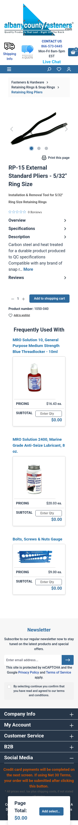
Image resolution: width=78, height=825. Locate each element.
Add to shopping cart (49, 298)
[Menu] (9, 69)
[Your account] (69, 69)
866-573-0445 (51, 46)
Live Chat (52, 61)
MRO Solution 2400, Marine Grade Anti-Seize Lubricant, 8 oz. (39, 445)
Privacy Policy (28, 672)
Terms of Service (58, 672)
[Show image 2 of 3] (39, 148)
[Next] (66, 129)
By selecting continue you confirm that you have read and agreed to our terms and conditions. (39, 691)
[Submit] (67, 660)
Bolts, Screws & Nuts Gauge (37, 539)
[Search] (49, 69)
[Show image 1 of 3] (31, 148)
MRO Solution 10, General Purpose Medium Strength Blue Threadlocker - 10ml (36, 346)
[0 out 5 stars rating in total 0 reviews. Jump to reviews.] (25, 212)
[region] (39, 129)
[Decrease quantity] (12, 298)
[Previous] (11, 129)
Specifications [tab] (37, 228)
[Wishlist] (59, 69)
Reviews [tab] (37, 277)
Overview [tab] (37, 220)
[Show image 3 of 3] (46, 148)
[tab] (37, 253)
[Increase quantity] (23, 298)
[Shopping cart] (73, 52)
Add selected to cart (53, 811)
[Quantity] (18, 298)
